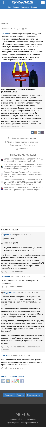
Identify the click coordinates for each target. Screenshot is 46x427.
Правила (20, 395)
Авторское (25, 7)
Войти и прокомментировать (12, 376)
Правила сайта (15, 419)
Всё (9, 7)
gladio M (32, 145)
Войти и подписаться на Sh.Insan (23, 138)
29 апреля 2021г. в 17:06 (20, 277)
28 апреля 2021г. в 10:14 (28, 293)
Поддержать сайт (34, 395)
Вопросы (34, 7)
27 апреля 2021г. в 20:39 (21, 235)
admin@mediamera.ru (29, 423)
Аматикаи (6, 277)
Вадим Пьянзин (9, 293)
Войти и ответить (16, 272)
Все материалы (30, 419)
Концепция (9, 395)
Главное (16, 7)
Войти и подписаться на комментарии (23, 142)
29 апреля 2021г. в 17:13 (20, 356)
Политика (4, 24)
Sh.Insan (5, 34)
